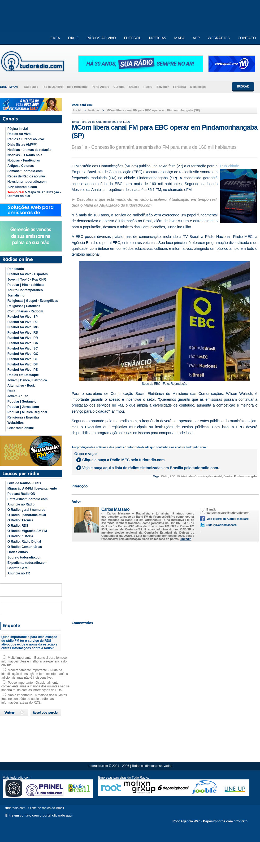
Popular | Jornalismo (23, 407)
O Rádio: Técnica (20, 520)
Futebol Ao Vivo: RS (22, 332)
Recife (148, 86)
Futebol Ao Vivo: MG (22, 327)
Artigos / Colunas (20, 166)
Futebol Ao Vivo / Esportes (27, 274)
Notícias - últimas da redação (29, 150)
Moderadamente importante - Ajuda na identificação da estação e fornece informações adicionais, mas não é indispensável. (34, 673)
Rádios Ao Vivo (19, 134)
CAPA (55, 37)
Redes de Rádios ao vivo (26, 176)
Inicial (77, 110)
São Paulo (31, 86)
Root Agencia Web (186, 821)
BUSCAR (243, 86)
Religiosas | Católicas (23, 306)
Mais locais (198, 86)
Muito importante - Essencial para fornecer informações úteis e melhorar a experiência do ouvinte (34, 661)
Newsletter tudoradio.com (26, 182)
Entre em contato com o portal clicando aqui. (39, 815)
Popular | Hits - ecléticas (25, 285)
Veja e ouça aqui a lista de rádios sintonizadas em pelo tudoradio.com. (150, 468)
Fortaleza (179, 86)
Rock (11, 391)
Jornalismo (15, 295)
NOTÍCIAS (157, 37)
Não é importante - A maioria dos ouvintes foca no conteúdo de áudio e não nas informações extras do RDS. (34, 698)
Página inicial (17, 128)
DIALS (73, 37)
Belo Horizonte (77, 86)
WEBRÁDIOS (219, 37)
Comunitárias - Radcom (25, 311)
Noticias (94, 110)
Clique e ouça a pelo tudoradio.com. (124, 460)
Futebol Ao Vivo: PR (22, 338)
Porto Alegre (100, 86)
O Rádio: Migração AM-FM (27, 531)
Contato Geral (17, 568)
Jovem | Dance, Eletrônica (27, 380)
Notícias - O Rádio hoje (24, 155)
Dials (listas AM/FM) (22, 144)
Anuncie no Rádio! (21, 504)
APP (196, 37)
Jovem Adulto (17, 396)
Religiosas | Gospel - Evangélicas (32, 301)
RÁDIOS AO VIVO (101, 37)
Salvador (163, 86)
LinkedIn (185, 538)
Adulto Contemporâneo (25, 290)
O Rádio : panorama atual (26, 515)
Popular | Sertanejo (21, 401)
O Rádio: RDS (17, 525)
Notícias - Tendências (23, 160)
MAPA (179, 37)
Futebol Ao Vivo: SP (22, 317)
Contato (241, 821)
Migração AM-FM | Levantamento (32, 488)
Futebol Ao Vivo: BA (22, 343)
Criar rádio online (20, 428)
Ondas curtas (17, 552)
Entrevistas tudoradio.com (27, 499)
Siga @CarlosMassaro (221, 524)
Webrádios (15, 423)
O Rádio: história (20, 536)
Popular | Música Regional (27, 412)
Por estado (15, 269)
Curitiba (118, 86)
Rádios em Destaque (23, 375)
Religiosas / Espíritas (23, 417)
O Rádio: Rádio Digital (24, 541)
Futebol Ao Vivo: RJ (22, 322)
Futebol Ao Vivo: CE (22, 359)
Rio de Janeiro (52, 86)
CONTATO (247, 37)
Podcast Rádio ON (21, 494)
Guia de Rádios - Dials (24, 483)
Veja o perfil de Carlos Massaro (227, 518)
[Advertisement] (164, 580)
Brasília (134, 86)
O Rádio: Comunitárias (24, 547)
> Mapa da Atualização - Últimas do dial (34, 194)
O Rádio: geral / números (26, 510)
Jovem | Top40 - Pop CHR (26, 279)
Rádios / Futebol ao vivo (25, 139)
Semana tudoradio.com (25, 171)
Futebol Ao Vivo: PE (22, 370)
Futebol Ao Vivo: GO (22, 354)
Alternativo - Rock (21, 385)
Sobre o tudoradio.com (24, 557)
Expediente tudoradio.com (27, 563)
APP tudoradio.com (22, 187)
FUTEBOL (132, 37)
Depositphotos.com (218, 821)
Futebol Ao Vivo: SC (22, 348)
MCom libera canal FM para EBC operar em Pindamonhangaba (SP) (153, 110)
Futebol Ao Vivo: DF (22, 364)
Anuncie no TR (18, 573)
